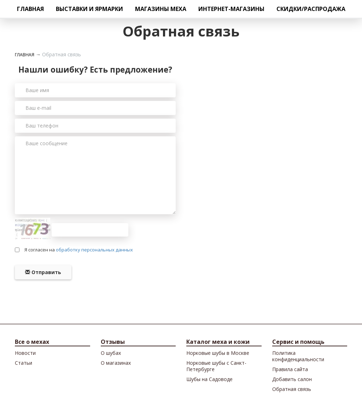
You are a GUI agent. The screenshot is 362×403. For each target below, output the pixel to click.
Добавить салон (292, 379)
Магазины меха (160, 9)
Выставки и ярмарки (89, 9)
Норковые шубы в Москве (217, 353)
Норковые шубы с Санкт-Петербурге (216, 366)
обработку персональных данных (94, 249)
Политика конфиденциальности (298, 356)
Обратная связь (291, 389)
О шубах (111, 353)
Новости (25, 353)
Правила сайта (290, 369)
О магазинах (116, 362)
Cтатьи (23, 362)
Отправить (43, 272)
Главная (30, 9)
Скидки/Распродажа (310, 9)
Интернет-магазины (231, 9)
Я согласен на (78, 249)
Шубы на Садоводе (209, 379)
